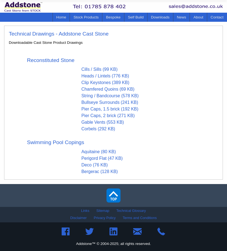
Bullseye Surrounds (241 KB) (109, 102)
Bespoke (113, 17)
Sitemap (102, 211)
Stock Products (86, 17)
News (181, 17)
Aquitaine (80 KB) (98, 151)
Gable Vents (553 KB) (102, 122)
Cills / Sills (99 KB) (99, 69)
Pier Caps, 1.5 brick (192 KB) (109, 109)
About (198, 17)
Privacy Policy (105, 218)
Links (85, 211)
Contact (216, 17)
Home (61, 17)
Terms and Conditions (140, 218)
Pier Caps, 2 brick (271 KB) (108, 115)
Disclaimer (78, 218)
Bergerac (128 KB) (99, 171)
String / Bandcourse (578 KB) (110, 95)
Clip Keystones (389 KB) (105, 82)
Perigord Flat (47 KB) (102, 158)
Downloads (160, 17)
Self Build (136, 17)
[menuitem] (61, 17)
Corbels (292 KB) (98, 128)
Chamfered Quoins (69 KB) (108, 89)
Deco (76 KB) (94, 165)
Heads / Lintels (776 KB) (105, 76)
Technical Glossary (131, 211)
